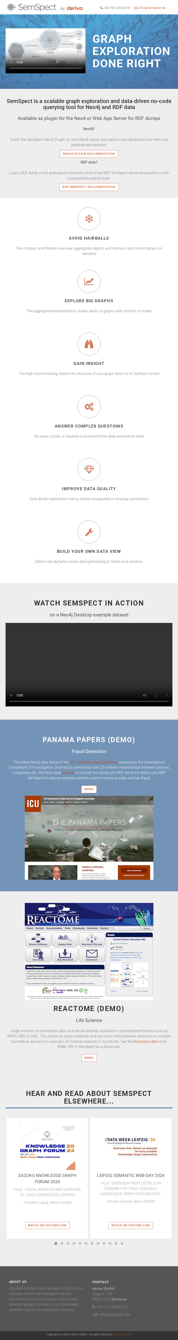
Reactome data (146, 1041)
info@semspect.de (149, 8)
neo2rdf (68, 772)
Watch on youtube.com (47, 1225)
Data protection (122, 1334)
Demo (88, 789)
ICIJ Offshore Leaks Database (94, 762)
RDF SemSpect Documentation (88, 187)
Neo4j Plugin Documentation (89, 153)
